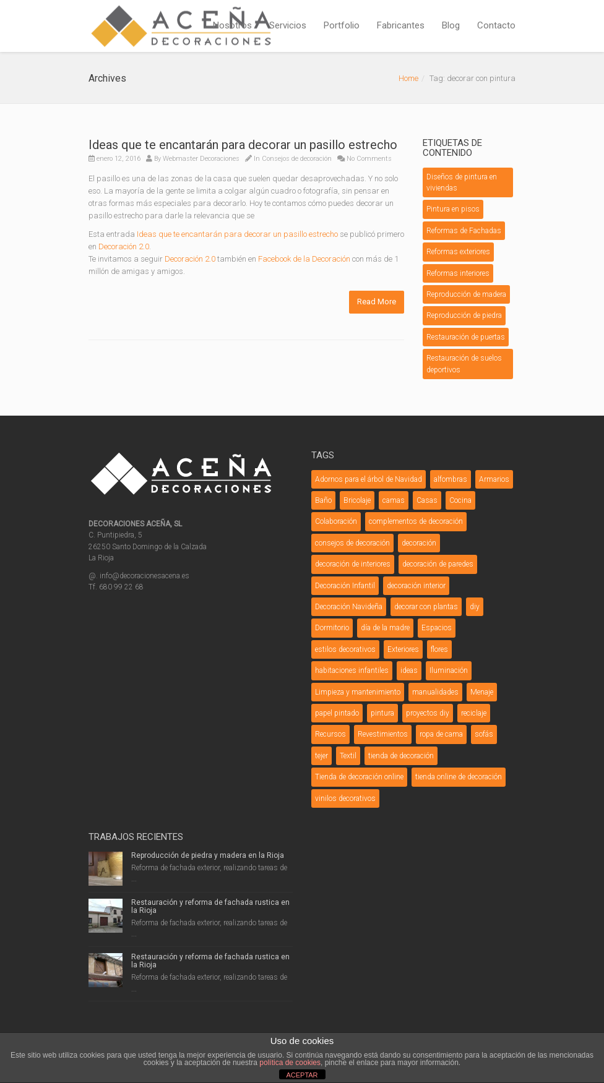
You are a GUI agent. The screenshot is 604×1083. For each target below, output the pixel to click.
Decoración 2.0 (123, 246)
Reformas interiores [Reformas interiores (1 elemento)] (458, 273)
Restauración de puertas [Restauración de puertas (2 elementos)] (465, 337)
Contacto (496, 25)
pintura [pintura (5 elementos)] (382, 713)
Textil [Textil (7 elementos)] (348, 755)
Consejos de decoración (297, 159)
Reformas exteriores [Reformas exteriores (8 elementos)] (458, 251)
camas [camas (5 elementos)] (393, 500)
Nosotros (232, 25)
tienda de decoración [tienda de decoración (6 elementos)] (401, 755)
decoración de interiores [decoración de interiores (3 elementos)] (352, 564)
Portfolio (342, 25)
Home (408, 78)
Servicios (287, 25)
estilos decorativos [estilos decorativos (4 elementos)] (345, 649)
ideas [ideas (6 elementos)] (409, 670)
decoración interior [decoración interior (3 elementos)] (416, 585)
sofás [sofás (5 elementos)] (484, 734)
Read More (376, 301)
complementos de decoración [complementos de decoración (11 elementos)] (416, 521)
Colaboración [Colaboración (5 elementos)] (336, 521)
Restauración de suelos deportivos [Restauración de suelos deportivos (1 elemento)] (464, 364)
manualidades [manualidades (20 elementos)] (435, 692)
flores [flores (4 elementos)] (439, 649)
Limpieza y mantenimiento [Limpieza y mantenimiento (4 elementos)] (357, 692)
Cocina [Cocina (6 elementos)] (460, 500)
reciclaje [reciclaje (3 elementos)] (473, 713)
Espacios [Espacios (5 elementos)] (436, 627)
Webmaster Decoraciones (201, 159)
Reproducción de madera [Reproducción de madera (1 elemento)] (466, 294)
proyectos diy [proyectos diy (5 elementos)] (427, 713)
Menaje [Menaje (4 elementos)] (481, 692)
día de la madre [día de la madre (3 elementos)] (385, 627)
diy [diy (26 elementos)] (475, 606)
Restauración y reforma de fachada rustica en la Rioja (210, 906)
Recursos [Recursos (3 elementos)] (330, 734)
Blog (451, 25)
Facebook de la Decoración (304, 258)
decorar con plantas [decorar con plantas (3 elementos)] (426, 606)
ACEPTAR (301, 1075)
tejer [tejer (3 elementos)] (321, 755)
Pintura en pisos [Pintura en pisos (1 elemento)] (453, 209)
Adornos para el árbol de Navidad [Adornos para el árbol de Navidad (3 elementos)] (368, 479)
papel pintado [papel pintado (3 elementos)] (337, 713)
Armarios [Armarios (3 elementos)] (494, 479)
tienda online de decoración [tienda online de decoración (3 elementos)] (458, 777)
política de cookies (290, 1062)
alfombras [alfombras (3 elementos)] (450, 479)
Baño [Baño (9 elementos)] (323, 500)
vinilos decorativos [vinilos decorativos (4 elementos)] (345, 798)
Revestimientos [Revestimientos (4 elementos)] (383, 734)
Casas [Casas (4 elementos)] (427, 500)
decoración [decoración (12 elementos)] (419, 543)
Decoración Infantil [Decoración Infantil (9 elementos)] (345, 585)
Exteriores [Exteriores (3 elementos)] (403, 649)
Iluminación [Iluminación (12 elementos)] (448, 670)
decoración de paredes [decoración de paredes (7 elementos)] (437, 564)
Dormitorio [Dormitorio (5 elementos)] (332, 627)
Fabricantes (401, 25)
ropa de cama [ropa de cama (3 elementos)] (441, 734)
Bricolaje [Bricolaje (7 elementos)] (357, 500)
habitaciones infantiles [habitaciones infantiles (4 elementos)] (352, 670)
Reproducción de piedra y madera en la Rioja (207, 855)
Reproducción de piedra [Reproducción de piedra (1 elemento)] (464, 315)
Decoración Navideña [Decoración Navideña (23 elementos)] (348, 606)
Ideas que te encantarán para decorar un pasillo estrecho (242, 144)
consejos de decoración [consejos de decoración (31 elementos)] (352, 543)
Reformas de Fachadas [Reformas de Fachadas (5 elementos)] (463, 230)
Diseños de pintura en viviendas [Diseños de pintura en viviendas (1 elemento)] (461, 182)
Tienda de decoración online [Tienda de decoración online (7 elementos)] (359, 777)
